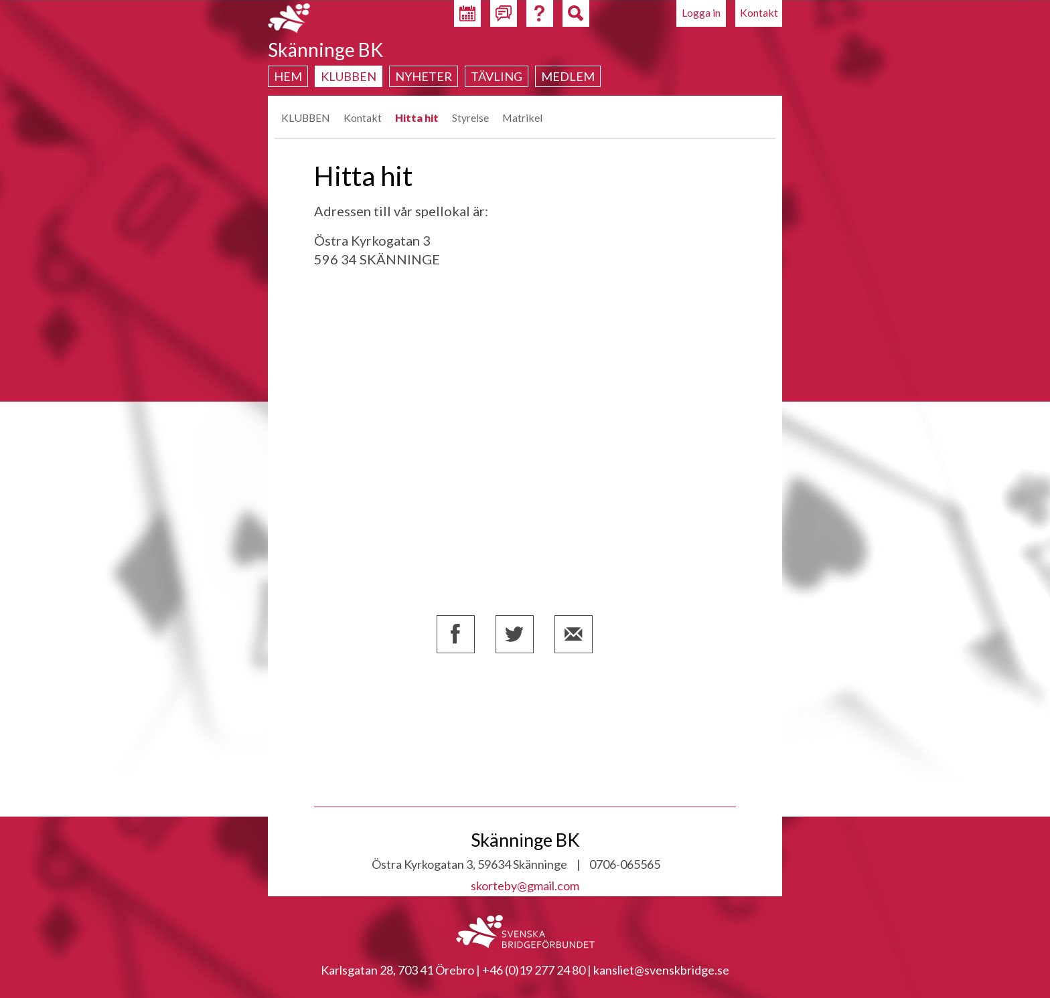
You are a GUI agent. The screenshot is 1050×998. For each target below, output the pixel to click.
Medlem (568, 76)
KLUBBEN (305, 117)
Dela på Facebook (456, 634)
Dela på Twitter (515, 634)
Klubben (348, 76)
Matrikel (522, 117)
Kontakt (759, 12)
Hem (288, 76)
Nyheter (423, 76)
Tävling (496, 76)
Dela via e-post (573, 634)
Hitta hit (417, 117)
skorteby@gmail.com (525, 885)
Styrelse (470, 117)
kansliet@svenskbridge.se (661, 970)
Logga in (701, 12)
